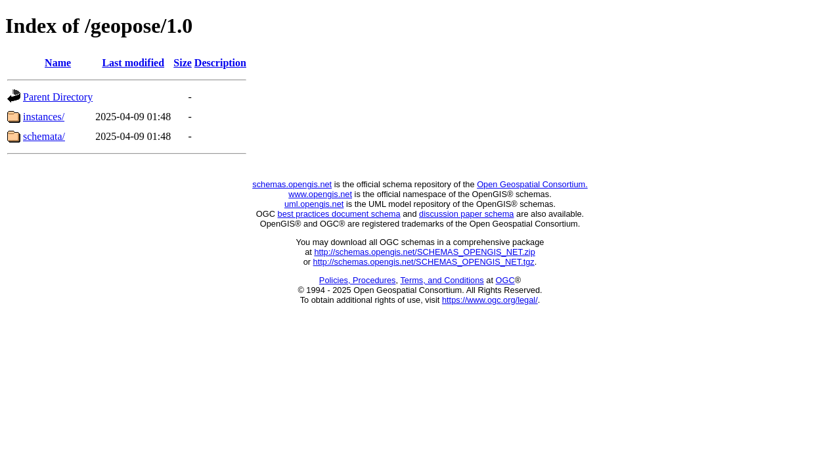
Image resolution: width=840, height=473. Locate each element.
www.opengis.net (320, 194)
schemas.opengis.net (292, 184)
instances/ (43, 116)
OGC (505, 280)
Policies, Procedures (357, 280)
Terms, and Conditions (441, 280)
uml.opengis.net (313, 204)
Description (220, 62)
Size (182, 62)
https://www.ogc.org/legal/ (490, 300)
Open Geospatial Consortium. (532, 184)
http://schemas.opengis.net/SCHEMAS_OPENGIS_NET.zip (424, 252)
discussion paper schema (466, 214)
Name (58, 62)
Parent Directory (58, 96)
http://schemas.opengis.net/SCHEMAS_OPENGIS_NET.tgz (424, 262)
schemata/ (44, 136)
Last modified (133, 62)
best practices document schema (339, 214)
